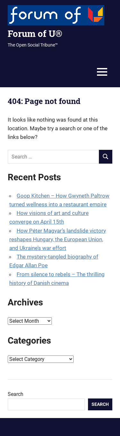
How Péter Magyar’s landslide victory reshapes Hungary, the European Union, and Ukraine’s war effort (57, 239)
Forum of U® (35, 33)
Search (15, 394)
